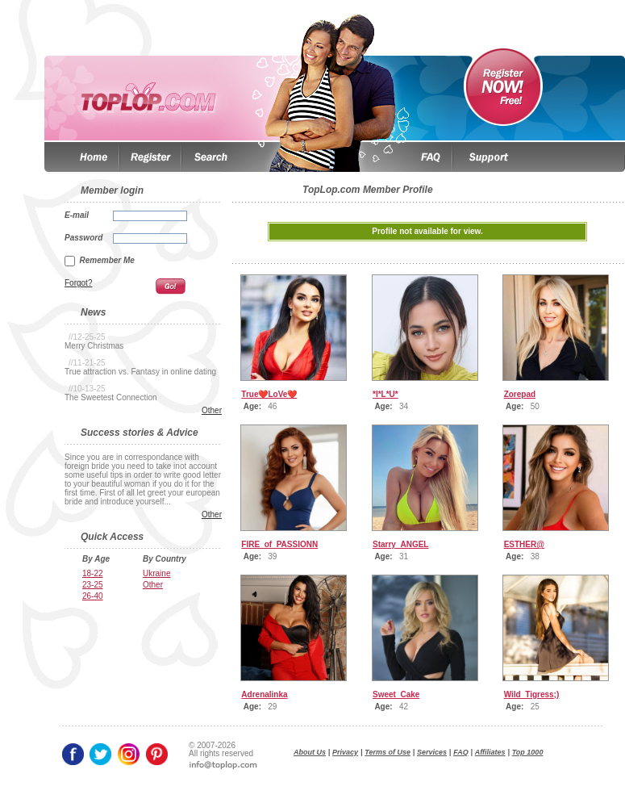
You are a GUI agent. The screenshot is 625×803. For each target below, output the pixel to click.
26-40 (92, 596)
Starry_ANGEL (400, 544)
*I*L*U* (385, 394)
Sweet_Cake (396, 694)
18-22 (92, 573)
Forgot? (78, 282)
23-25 (92, 584)
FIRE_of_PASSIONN (279, 544)
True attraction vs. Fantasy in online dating (140, 371)
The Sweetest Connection (111, 397)
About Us (310, 752)
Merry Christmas (94, 345)
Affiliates (490, 752)
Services (432, 752)
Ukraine (156, 573)
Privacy (345, 752)
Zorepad (519, 394)
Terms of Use (387, 752)
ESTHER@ (524, 544)
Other (212, 410)
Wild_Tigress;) (532, 694)
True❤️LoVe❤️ (269, 394)
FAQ (461, 752)
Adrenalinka (264, 694)
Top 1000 (528, 752)
